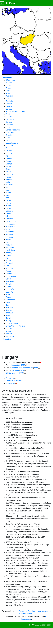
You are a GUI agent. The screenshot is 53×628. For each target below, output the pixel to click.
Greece (8, 169)
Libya (8, 216)
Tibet (8, 315)
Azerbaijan (10, 101)
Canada (9, 122)
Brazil (8, 114)
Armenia (9, 93)
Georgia (9, 164)
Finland (9, 159)
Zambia (9, 334)
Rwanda (9, 274)
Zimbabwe (10, 336)
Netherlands (10, 245)
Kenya (8, 203)
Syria (8, 302)
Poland (8, 261)
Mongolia (9, 234)
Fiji (7, 156)
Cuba (8, 138)
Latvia (8, 208)
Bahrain (9, 104)
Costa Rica (10, 132)
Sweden (9, 297)
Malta (8, 229)
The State (15, 370)
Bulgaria (9, 117)
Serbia (8, 279)
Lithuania (9, 219)
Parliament (10, 378)
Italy (7, 198)
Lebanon (9, 211)
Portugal (9, 263)
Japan (8, 200)
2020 (23, 365)
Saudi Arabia (11, 276)
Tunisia (8, 318)
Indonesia (10, 185)
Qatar (8, 266)
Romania (9, 268)
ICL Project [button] (8, 2)
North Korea (10, 250)
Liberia (8, 213)
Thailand (9, 313)
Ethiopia (9, 153)
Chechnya (10, 125)
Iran (7, 187)
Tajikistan (9, 308)
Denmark (9, 146)
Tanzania (9, 310)
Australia (9, 96)
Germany (9, 166)
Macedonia (10, 224)
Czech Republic (12, 143)
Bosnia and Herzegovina (15, 112)
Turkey (8, 321)
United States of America (15, 326)
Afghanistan (10, 80)
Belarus (9, 106)
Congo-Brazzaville (13, 130)
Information (6, 339)
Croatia (8, 135)
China (8, 127)
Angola (8, 88)
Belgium (9, 109)
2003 (21, 373)
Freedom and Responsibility (22, 368)
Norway (9, 253)
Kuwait (8, 206)
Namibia (9, 240)
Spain (8, 295)
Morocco (9, 237)
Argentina (9, 91)
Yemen (8, 331)
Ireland (8, 193)
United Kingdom (12, 323)
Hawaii (8, 172)
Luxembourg (11, 221)
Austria (8, 98)
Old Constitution (12, 373)
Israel (8, 195)
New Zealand (11, 247)
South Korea (10, 292)
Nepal (8, 242)
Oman (8, 255)
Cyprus (8, 140)
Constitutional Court (13, 381)
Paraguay (9, 258)
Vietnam (9, 329)
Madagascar (11, 227)
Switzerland (10, 300)
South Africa (10, 289)
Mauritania (10, 232)
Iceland (9, 180)
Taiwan (8, 305)
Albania (9, 83)
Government (10, 383)
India (8, 182)
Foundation (15, 365)
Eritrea (8, 148)
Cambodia (10, 119)
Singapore (10, 281)
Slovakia (9, 284)
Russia (8, 271)
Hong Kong (10, 174)
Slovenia (9, 287)
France (8, 161)
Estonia (9, 151)
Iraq (7, 190)
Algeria (8, 85)
